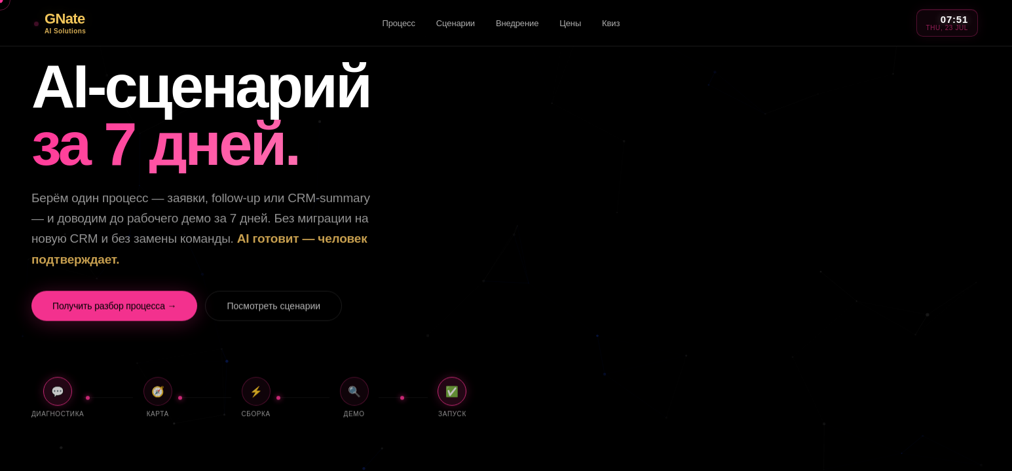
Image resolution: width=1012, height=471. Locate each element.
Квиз (611, 23)
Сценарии (455, 23)
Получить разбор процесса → (114, 310)
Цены (570, 23)
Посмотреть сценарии (273, 310)
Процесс (398, 23)
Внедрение (517, 23)
